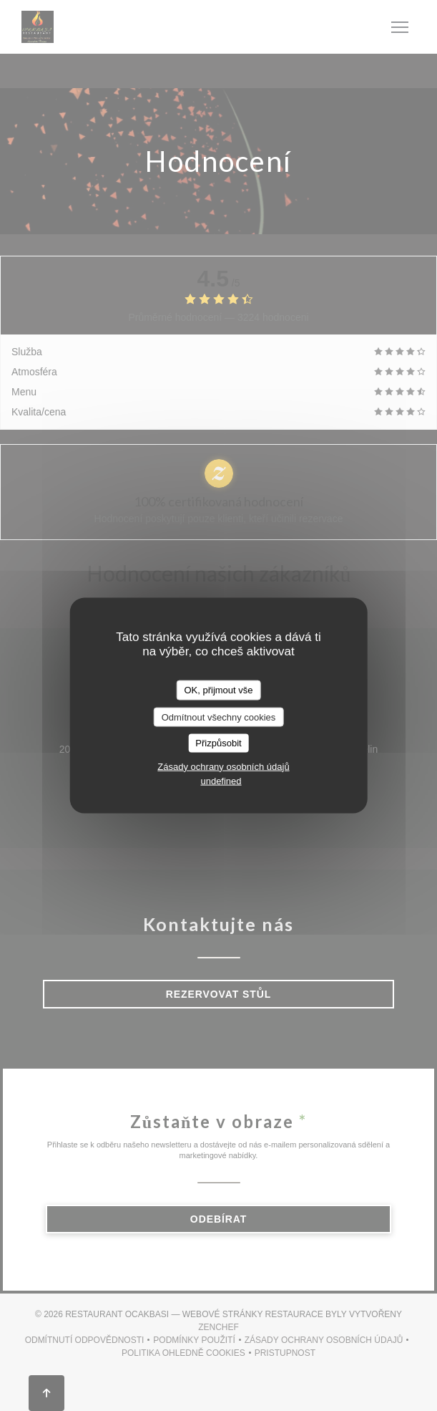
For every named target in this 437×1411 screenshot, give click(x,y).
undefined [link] (220, 780)
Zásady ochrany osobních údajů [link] (223, 766)
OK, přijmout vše (218, 690)
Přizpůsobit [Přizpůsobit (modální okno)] (218, 743)
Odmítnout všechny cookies (219, 716)
